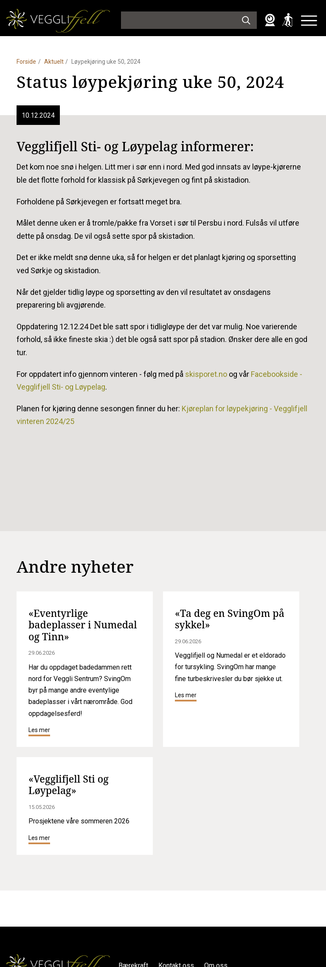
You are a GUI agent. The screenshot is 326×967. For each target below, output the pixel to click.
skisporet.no (206, 374)
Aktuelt (54, 61)
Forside (26, 61)
